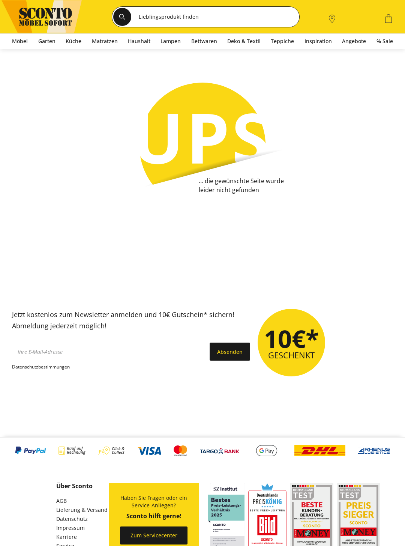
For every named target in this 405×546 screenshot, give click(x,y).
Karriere (66, 536)
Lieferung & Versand (82, 509)
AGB (61, 500)
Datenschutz (72, 518)
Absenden (230, 351)
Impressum (70, 527)
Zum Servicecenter (153, 535)
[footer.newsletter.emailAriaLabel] (109, 352)
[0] (369, 18)
